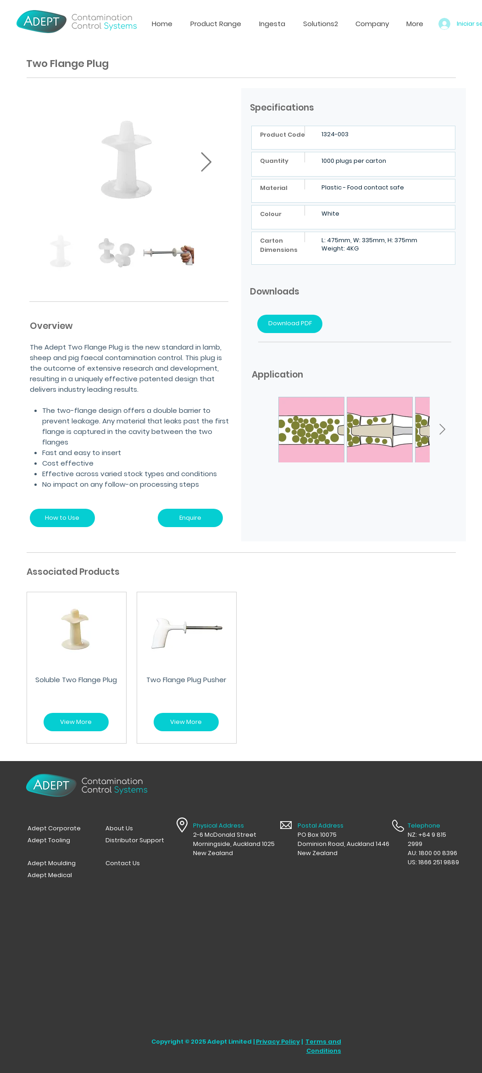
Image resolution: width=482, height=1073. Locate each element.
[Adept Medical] (56, 875)
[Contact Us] (134, 863)
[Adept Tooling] (56, 840)
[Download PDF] (289, 324)
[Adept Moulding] (56, 863)
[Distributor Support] (134, 840)
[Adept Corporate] (56, 828)
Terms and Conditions (323, 1046)
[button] (272, 23)
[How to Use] (62, 518)
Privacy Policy (278, 1041)
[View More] (76, 722)
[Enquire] (190, 518)
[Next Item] (206, 162)
